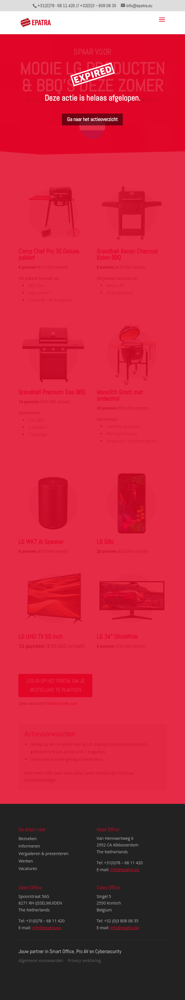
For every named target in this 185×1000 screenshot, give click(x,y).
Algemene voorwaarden (40, 960)
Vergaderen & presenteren (43, 853)
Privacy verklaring (84, 960)
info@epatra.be (124, 927)
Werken (25, 861)
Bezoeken (27, 838)
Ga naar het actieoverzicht (92, 119)
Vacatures (27, 868)
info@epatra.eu (124, 869)
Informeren (29, 846)
